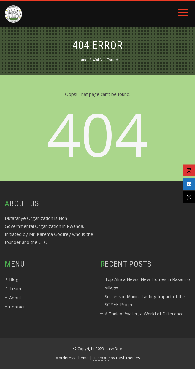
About (15, 297)
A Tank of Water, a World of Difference (144, 313)
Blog (13, 279)
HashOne (101, 357)
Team (15, 288)
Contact (17, 307)
